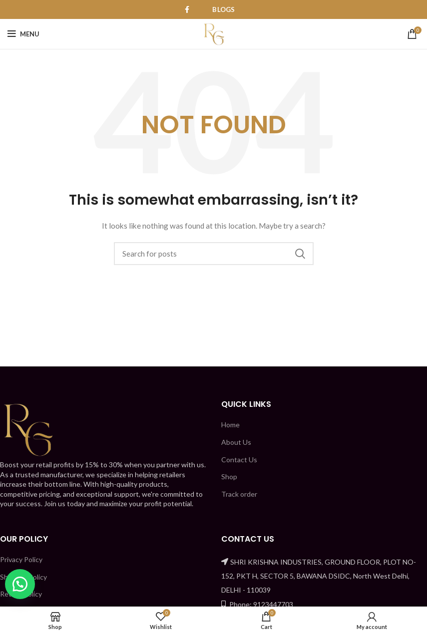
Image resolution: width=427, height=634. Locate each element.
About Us (236, 442)
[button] (20, 584)
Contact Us (239, 459)
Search (300, 253)
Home (230, 424)
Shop (229, 476)
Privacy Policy (21, 559)
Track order (239, 494)
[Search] (214, 253)
